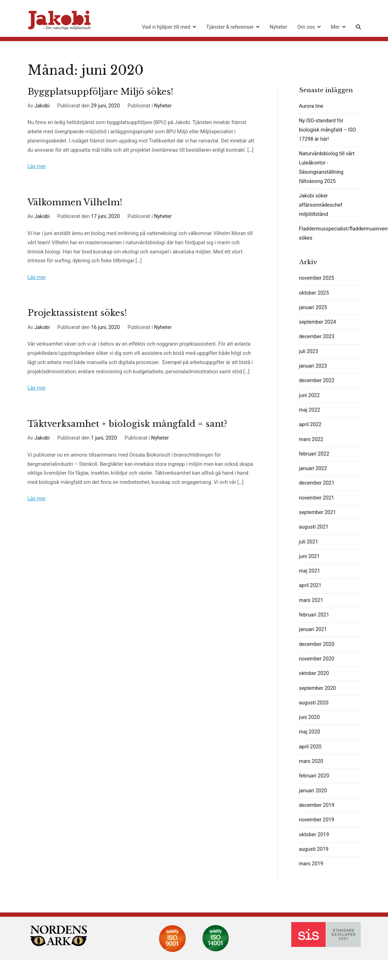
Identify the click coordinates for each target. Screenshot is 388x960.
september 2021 (317, 512)
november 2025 (316, 278)
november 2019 (316, 820)
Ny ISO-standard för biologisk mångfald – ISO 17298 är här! (327, 130)
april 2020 (310, 747)
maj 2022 (309, 410)
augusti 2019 (313, 849)
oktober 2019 (314, 835)
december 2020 (316, 644)
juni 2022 (309, 395)
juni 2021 (309, 556)
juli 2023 (308, 351)
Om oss (306, 27)
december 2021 (316, 483)
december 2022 (316, 381)
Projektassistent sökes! (77, 313)
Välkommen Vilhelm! (75, 202)
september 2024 (317, 322)
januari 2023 (313, 366)
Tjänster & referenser (230, 27)
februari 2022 (314, 454)
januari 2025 (313, 308)
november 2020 (316, 659)
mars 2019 (311, 864)
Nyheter (278, 27)
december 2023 (316, 337)
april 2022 (310, 425)
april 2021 (310, 585)
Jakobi (42, 106)
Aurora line (311, 106)
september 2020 (317, 688)
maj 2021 (309, 571)
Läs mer (37, 166)
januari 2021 (313, 629)
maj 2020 (309, 732)
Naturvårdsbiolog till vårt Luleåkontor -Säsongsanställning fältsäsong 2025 (327, 167)
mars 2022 (311, 439)
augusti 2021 (313, 527)
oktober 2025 (314, 293)
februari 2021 (314, 615)
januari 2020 (313, 791)
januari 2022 (313, 468)
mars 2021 (311, 600)
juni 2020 (309, 717)
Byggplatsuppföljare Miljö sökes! (100, 91)
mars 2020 (311, 761)
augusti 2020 (313, 703)
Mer (335, 27)
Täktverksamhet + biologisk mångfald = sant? (127, 424)
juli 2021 (308, 542)
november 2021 (316, 498)
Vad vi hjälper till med (166, 27)
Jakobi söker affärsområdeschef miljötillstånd (320, 205)
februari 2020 (314, 776)
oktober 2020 (314, 673)
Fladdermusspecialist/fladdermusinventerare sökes (330, 233)
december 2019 (316, 805)
